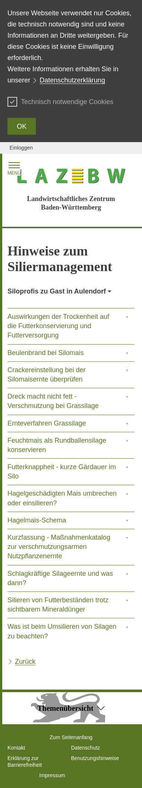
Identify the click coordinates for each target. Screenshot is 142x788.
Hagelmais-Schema (36, 520)
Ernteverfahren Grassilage (46, 423)
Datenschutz (85, 748)
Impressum (52, 775)
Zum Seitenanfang (71, 737)
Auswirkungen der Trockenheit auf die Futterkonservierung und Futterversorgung (58, 326)
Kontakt (16, 748)
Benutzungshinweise (95, 758)
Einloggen (21, 148)
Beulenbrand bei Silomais (45, 353)
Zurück (25, 661)
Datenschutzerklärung (72, 80)
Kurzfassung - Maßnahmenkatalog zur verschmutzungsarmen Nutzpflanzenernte (58, 547)
